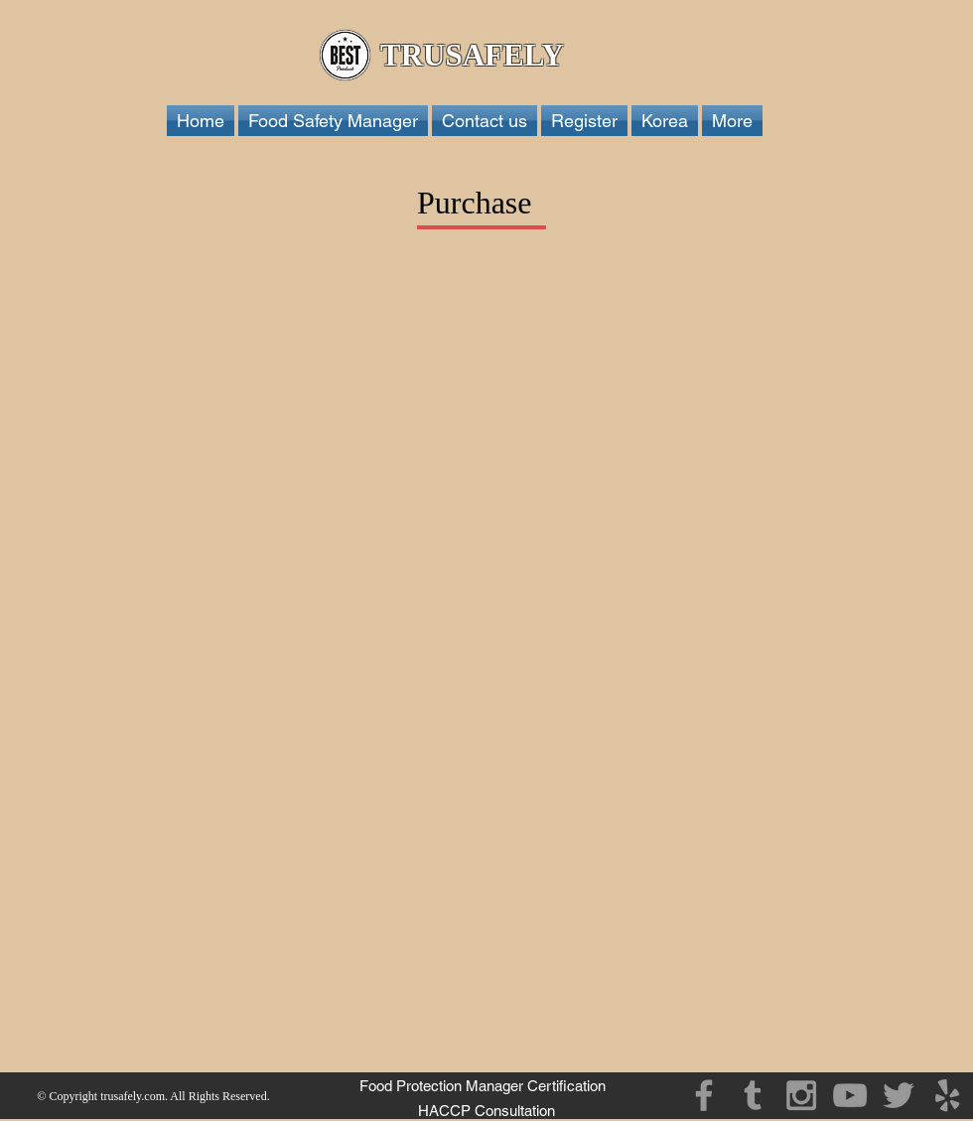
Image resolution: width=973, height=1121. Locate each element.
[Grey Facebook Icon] (704, 1095)
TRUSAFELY (475, 55)
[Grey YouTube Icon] (850, 1095)
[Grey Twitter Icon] (898, 1095)
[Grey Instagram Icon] (801, 1095)
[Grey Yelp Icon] (947, 1095)
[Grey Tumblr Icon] (752, 1095)
